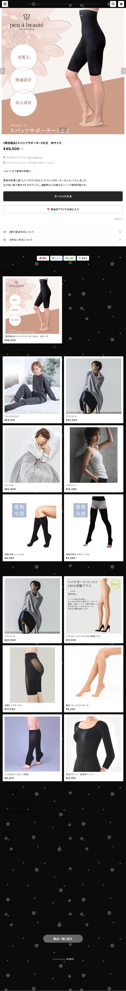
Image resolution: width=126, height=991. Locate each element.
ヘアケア (7, 912)
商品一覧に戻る (63, 938)
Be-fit (6, 872)
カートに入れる (63, 196)
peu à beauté (11, 852)
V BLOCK (8, 902)
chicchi (7, 882)
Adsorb (7, 842)
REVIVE (7, 831)
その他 (6, 922)
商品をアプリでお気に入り (63, 209)
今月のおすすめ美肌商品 (16, 811)
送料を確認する (35, 157)
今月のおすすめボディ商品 (17, 801)
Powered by (63, 959)
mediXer (8, 862)
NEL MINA (8, 892)
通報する (119, 219)
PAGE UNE (9, 821)
